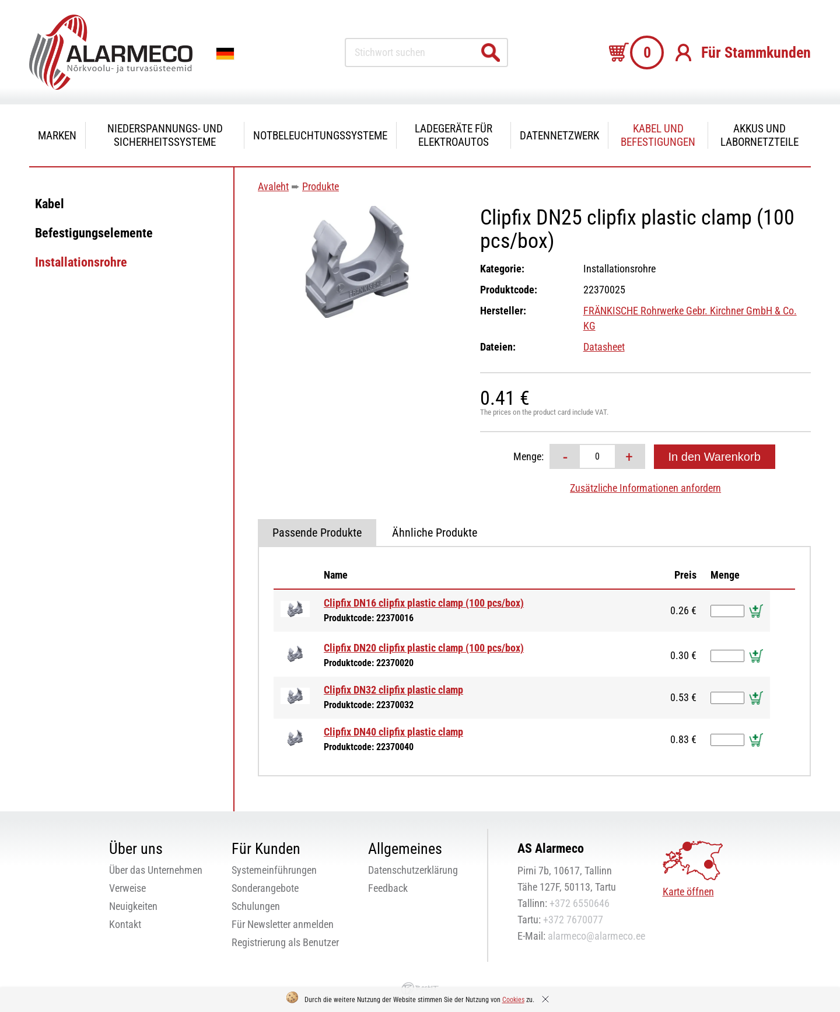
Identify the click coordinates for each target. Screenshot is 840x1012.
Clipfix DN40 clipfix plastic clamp (393, 732)
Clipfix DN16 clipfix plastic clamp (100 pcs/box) (424, 603)
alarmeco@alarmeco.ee (596, 936)
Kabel (49, 204)
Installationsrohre (81, 262)
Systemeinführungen (274, 870)
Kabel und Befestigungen (658, 135)
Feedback (388, 888)
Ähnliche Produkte (434, 533)
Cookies (513, 1000)
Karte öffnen (688, 891)
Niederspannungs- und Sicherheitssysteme (165, 135)
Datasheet (604, 347)
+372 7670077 (573, 919)
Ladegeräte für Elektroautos (453, 135)
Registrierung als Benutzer (285, 942)
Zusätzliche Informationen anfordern (645, 488)
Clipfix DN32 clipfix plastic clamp (393, 690)
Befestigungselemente (94, 233)
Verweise (127, 888)
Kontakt (125, 924)
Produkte (320, 186)
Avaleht (273, 186)
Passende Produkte (317, 533)
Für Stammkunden (756, 52)
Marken (57, 135)
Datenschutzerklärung (413, 870)
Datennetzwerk (559, 135)
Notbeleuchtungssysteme (320, 135)
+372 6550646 (580, 903)
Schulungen (256, 906)
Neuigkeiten (133, 906)
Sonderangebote (265, 888)
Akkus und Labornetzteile (759, 135)
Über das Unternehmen (155, 870)
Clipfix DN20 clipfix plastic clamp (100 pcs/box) (424, 648)
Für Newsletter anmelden (283, 924)
